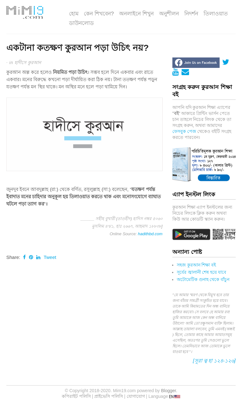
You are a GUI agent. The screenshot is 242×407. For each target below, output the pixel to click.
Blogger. (169, 390)
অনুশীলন (169, 13)
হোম (73, 13)
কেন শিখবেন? (99, 13)
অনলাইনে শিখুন (136, 13)
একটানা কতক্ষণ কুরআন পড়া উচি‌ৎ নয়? (77, 48)
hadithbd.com (150, 233)
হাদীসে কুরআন (27, 62)
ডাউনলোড (81, 23)
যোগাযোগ (136, 396)
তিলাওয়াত (216, 13)
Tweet (49, 257)
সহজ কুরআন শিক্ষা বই (196, 264)
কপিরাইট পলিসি (76, 396)
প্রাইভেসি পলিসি (108, 396)
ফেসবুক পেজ (184, 131)
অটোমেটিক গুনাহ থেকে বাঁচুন (203, 279)
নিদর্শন (191, 13)
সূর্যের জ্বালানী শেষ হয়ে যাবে (202, 272)
